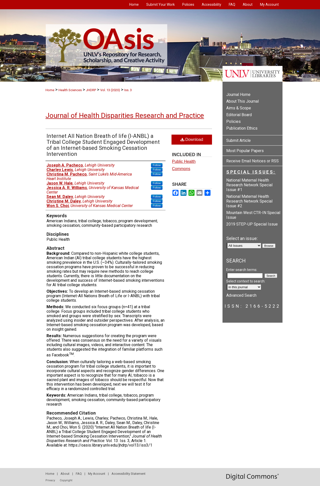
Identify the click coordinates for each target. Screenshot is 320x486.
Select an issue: (242, 238)
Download (191, 139)
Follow (157, 165)
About (65, 474)
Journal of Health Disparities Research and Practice (125, 115)
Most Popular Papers (245, 150)
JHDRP (91, 90)
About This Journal (242, 101)
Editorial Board (239, 114)
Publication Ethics (242, 128)
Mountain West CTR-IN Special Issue (253, 215)
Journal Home (238, 94)
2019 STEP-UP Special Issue (252, 224)
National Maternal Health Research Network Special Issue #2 (249, 201)
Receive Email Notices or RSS (252, 161)
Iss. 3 (128, 90)
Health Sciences (70, 90)
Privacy (50, 480)
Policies (233, 121)
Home (50, 90)
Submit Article (238, 140)
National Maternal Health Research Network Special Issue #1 (249, 185)
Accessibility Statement (129, 474)
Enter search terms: (241, 270)
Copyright (66, 480)
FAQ (79, 474)
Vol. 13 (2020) (110, 90)
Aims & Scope (238, 108)
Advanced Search (241, 295)
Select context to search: (245, 281)
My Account (96, 474)
